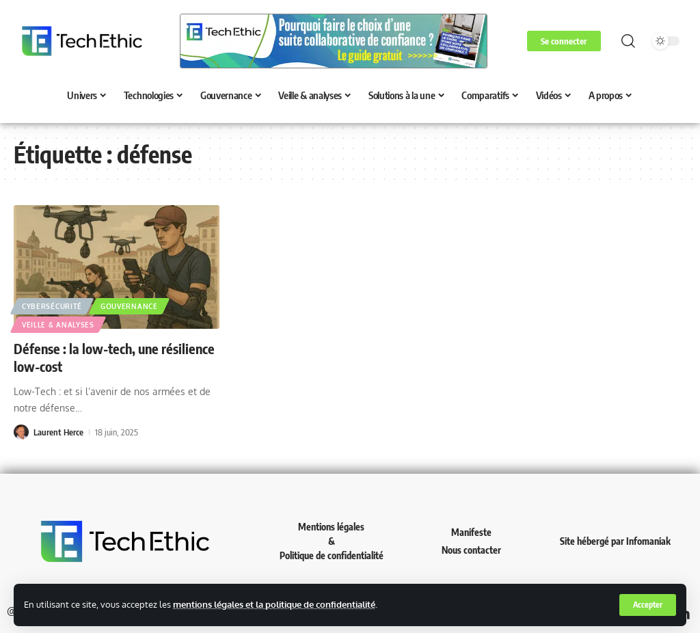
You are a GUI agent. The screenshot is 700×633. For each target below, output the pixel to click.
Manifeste (471, 532)
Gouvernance (129, 306)
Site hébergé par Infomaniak (615, 541)
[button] (647, 605)
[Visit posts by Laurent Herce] (21, 432)
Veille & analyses (58, 325)
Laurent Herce (58, 432)
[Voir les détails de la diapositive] (333, 41)
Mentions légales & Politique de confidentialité (331, 541)
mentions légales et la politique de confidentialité (274, 604)
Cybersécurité (52, 306)
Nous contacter (471, 550)
